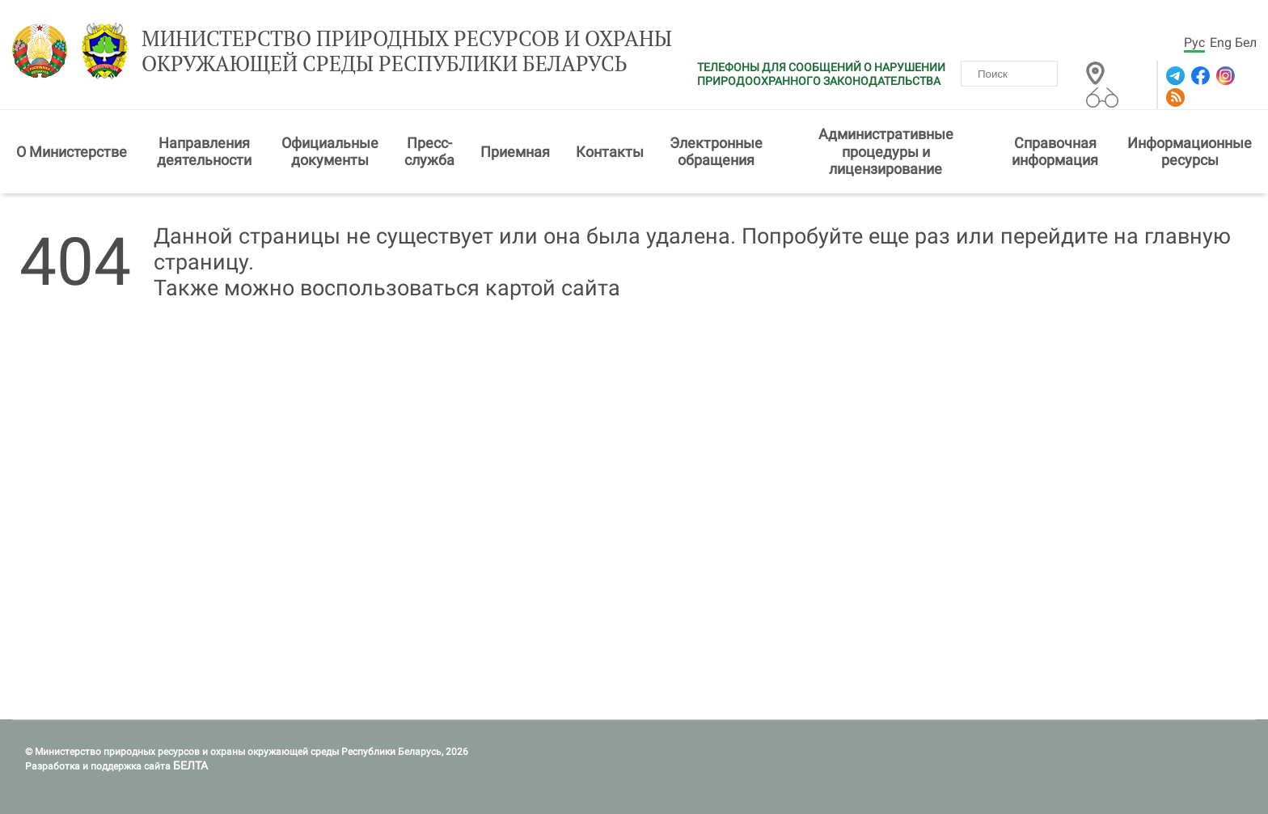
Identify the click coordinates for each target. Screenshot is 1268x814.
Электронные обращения (716, 151)
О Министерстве (71, 151)
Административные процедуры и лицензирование (885, 151)
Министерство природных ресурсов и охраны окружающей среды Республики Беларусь (407, 51)
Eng (1221, 42)
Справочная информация (1055, 151)
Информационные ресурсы (1189, 151)
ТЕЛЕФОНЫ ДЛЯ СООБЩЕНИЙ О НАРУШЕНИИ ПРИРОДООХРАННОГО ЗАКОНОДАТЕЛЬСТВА (821, 74)
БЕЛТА (190, 765)
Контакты (610, 151)
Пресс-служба (429, 151)
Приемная (515, 151)
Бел (1246, 42)
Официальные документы (329, 151)
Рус (1194, 42)
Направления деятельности (204, 151)
